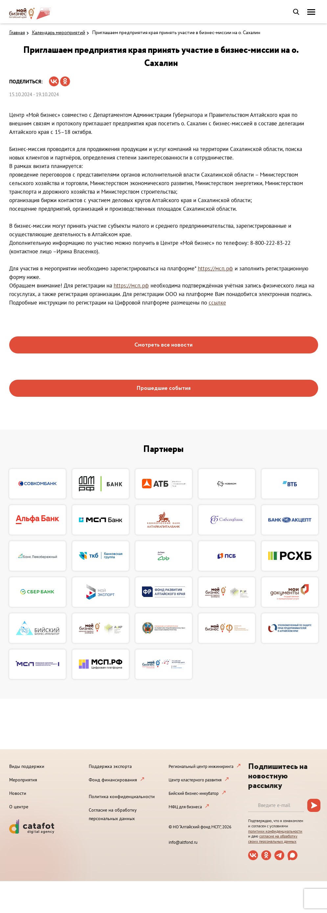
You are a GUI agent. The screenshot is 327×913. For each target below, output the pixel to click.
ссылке (217, 302)
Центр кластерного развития (195, 780)
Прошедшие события (163, 388)
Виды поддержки (26, 766)
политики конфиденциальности (275, 831)
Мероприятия (23, 780)
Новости (17, 793)
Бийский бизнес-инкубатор (194, 793)
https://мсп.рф (215, 268)
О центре (18, 807)
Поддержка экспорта (110, 766)
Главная (17, 33)
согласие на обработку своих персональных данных (272, 839)
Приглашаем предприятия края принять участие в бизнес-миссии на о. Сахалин (176, 33)
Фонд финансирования (113, 780)
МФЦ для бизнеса (185, 807)
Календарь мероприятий (58, 33)
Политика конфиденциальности (122, 796)
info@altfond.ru (183, 842)
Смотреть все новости (163, 345)
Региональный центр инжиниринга (201, 766)
